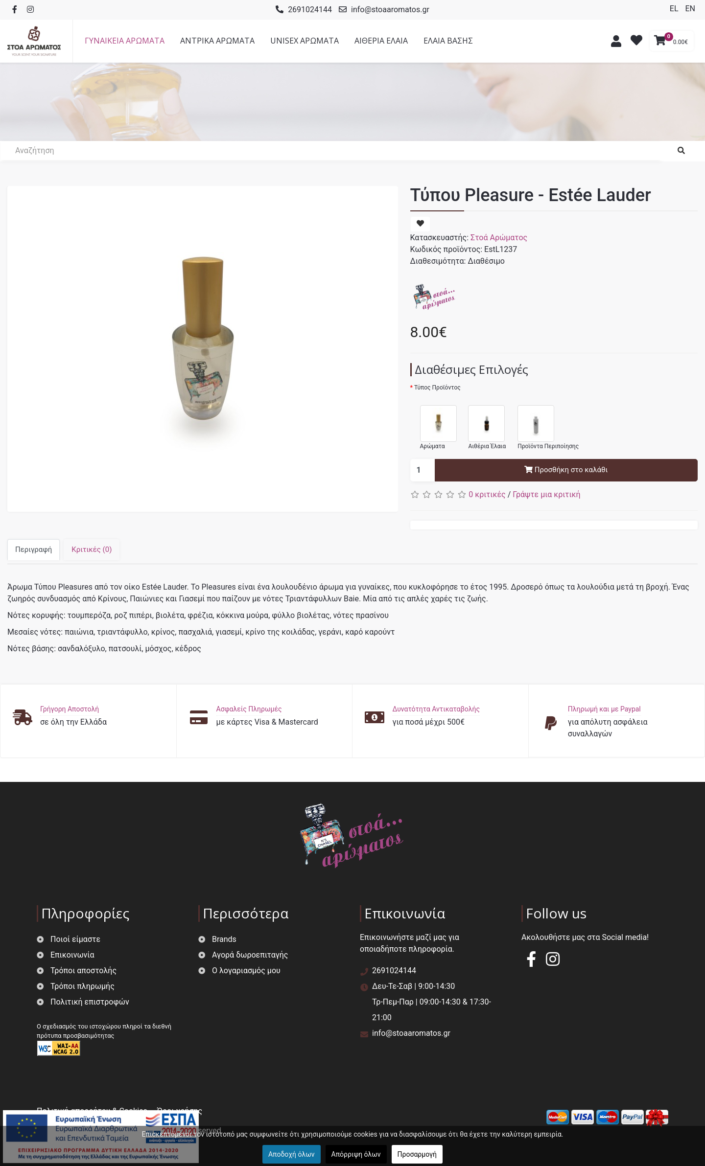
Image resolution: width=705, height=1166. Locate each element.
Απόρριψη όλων (356, 1154)
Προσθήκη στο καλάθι (566, 469)
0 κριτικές (487, 494)
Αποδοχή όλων (291, 1154)
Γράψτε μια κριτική (546, 494)
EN (690, 8)
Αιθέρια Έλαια (482, 423)
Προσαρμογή (417, 1154)
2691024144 (310, 9)
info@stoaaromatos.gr (390, 9)
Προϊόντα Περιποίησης (543, 423)
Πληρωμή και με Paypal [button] (604, 709)
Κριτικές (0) (91, 549)
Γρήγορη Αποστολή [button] (69, 709)
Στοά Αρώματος (498, 237)
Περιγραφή (33, 549)
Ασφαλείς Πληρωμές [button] (249, 709)
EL (675, 8)
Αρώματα (433, 423)
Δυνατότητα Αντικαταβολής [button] (436, 709)
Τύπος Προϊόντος (437, 387)
